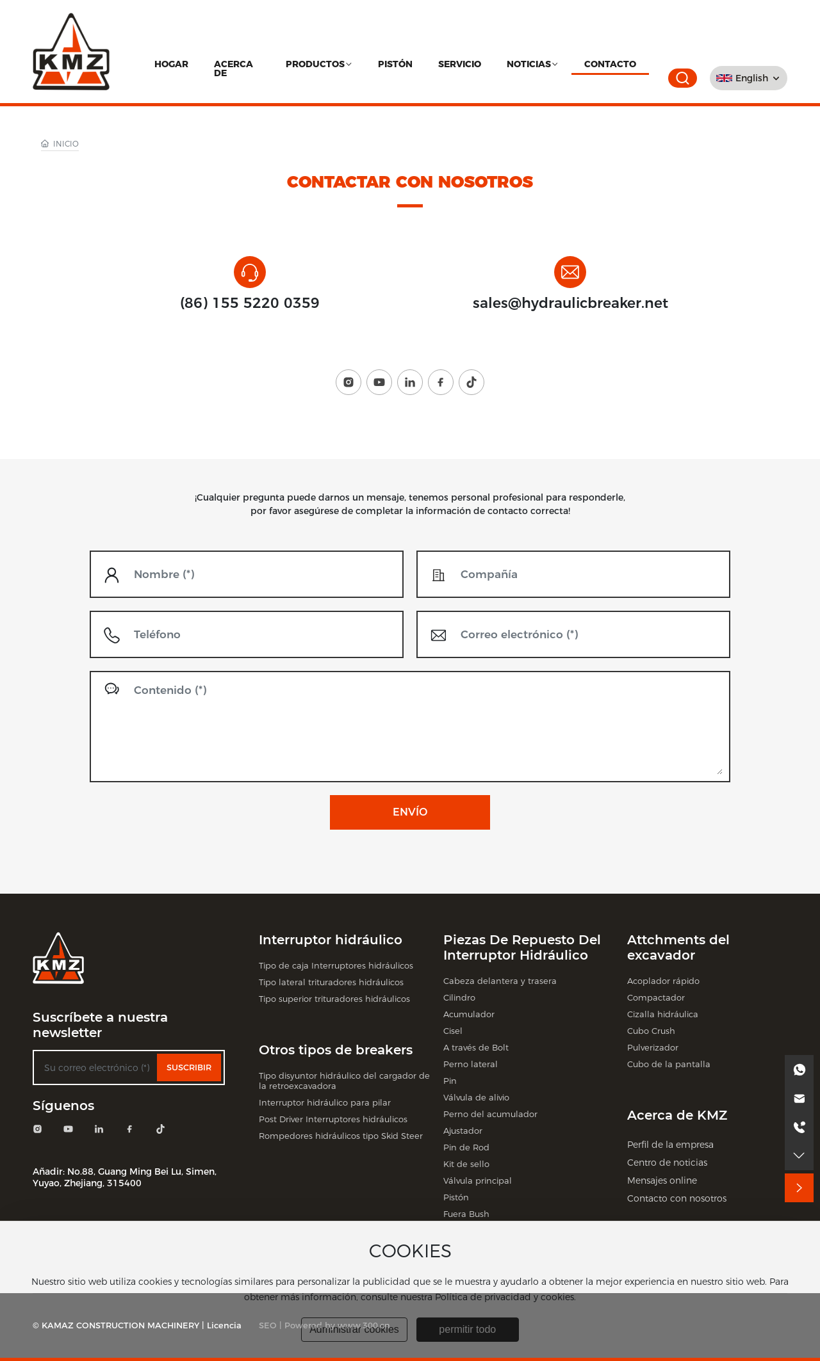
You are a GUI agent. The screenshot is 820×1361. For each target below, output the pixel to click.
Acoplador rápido (663, 981)
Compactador (656, 997)
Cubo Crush (651, 1031)
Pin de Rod (466, 1147)
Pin (450, 1080)
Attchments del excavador (678, 947)
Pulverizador (652, 1047)
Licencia (224, 1325)
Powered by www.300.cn (337, 1325)
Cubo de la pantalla (668, 1064)
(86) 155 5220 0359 (250, 303)
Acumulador (469, 1014)
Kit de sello (466, 1164)
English (751, 78)
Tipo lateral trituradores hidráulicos (331, 982)
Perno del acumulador (490, 1114)
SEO (268, 1325)
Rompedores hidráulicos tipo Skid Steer (341, 1136)
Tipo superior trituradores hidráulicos (334, 999)
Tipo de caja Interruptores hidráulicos (336, 965)
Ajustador (462, 1130)
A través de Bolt (476, 1047)
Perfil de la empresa (670, 1144)
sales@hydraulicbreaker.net (570, 303)
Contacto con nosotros (676, 1198)
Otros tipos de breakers (336, 1050)
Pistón (456, 1197)
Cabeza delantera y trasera (500, 981)
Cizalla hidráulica (662, 1014)
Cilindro (459, 997)
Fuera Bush (466, 1214)
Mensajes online (662, 1180)
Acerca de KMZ (677, 1115)
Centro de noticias (667, 1162)
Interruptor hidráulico (330, 939)
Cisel (453, 1031)
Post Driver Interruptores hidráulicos (333, 1119)
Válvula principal (477, 1180)
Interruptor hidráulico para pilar (325, 1102)
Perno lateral (470, 1064)
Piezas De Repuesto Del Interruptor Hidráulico (522, 947)
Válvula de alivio (476, 1097)
